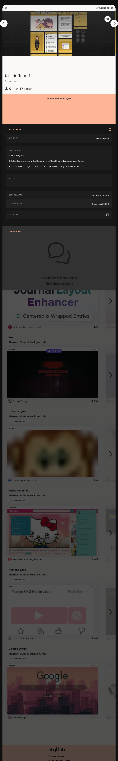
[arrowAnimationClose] (4, 23)
